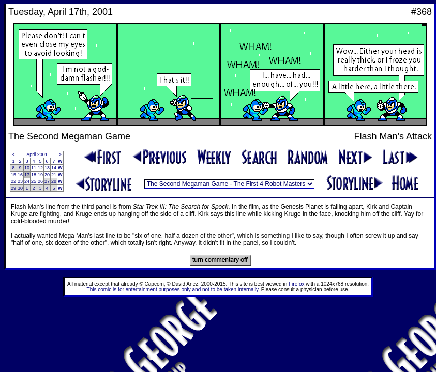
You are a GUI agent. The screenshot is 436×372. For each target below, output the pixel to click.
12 (40, 168)
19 (40, 174)
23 (20, 181)
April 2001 (37, 154)
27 (47, 181)
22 (13, 181)
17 (26, 174)
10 (26, 168)
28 (53, 181)
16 (20, 174)
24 (26, 181)
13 (47, 168)
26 (40, 181)
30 (20, 188)
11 (33, 168)
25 (33, 181)
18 (33, 174)
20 (47, 174)
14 (53, 168)
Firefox (297, 284)
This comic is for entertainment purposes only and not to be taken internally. (173, 289)
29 (13, 188)
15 (13, 174)
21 (53, 174)
